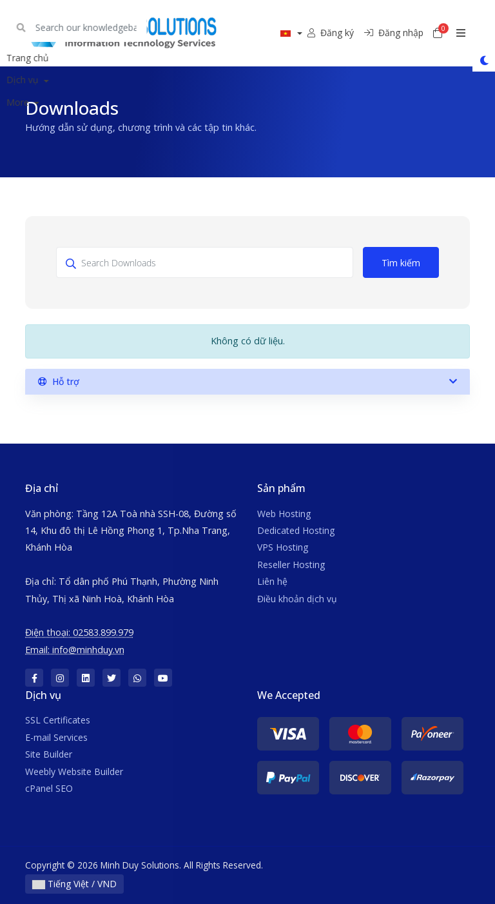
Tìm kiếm (401, 263)
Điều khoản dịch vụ (297, 599)
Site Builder (48, 754)
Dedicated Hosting (296, 530)
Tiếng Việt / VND (74, 884)
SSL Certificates (57, 720)
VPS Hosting (282, 547)
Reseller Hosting (291, 564)
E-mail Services (56, 737)
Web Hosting (284, 513)
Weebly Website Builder (74, 771)
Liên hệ (272, 581)
